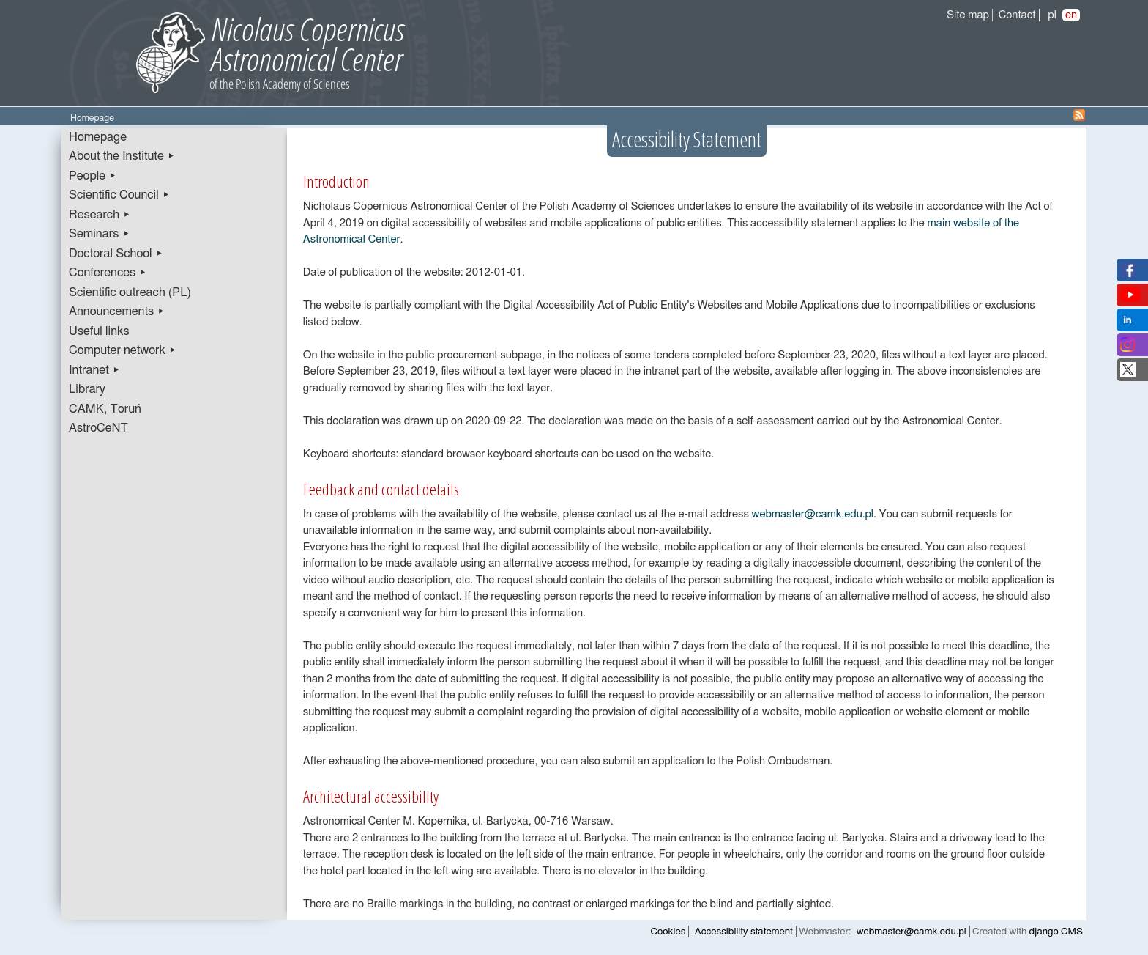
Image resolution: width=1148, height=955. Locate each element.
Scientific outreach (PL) (130, 292)
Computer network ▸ (122, 350)
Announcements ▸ (117, 311)
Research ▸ (99, 215)
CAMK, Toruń (105, 409)
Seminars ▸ (99, 234)
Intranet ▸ (94, 370)
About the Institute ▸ (122, 156)
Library (87, 389)
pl (1052, 15)
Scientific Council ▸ (119, 195)
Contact (1017, 15)
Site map (968, 15)
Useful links (99, 331)
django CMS (1056, 931)
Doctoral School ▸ (116, 253)
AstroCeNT (98, 428)
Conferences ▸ (107, 273)
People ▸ (92, 176)
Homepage (98, 137)
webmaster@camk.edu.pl (813, 514)
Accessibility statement (744, 931)
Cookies (668, 931)
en (1071, 15)
